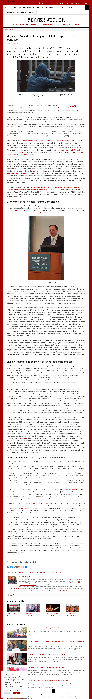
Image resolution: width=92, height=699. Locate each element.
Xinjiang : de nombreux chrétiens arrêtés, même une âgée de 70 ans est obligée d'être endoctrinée (56, 643)
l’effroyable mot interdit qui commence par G (41, 503)
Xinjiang (41, 108)
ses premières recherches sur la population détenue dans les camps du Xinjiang (47, 141)
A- (84, 43)
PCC (63, 166)
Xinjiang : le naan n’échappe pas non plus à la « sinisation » (73, 615)
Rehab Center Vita (53, 97)
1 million (61, 143)
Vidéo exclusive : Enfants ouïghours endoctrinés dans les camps (33, 616)
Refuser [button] (7, 693)
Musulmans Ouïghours (49, 572)
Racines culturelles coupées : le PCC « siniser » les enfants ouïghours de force (13, 616)
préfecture (21, 438)
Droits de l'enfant (36, 572)
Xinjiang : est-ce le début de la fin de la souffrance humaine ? (48, 681)
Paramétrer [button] (18, 690)
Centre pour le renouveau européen (21, 588)
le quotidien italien (66, 489)
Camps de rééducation (22, 572)
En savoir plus (8, 690)
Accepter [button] (16, 693)
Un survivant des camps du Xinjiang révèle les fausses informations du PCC (53, 628)
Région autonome (18, 210)
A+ (80, 43)
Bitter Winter (46, 20)
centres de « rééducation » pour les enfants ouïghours (26, 173)
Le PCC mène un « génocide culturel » (52, 615)
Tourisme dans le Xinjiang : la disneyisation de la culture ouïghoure (50, 694)
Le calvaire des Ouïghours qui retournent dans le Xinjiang (47, 668)
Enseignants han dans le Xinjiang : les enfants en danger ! (47, 655)
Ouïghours (62, 108)
